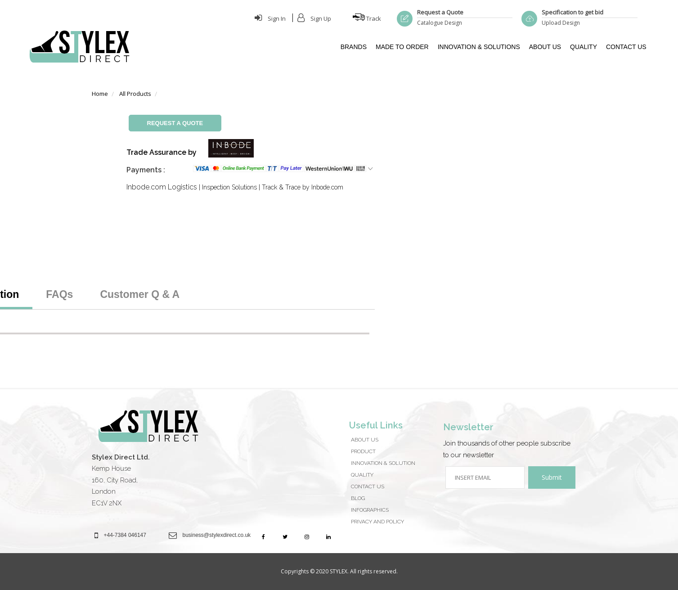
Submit (552, 477)
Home (100, 94)
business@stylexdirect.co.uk (217, 535)
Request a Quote (440, 12)
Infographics (370, 510)
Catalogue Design (439, 23)
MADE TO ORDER (402, 46)
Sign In (270, 18)
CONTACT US (626, 46)
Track (367, 18)
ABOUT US (545, 46)
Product (363, 451)
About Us (364, 440)
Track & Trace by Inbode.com (302, 187)
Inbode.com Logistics (161, 187)
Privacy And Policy (377, 521)
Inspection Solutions (229, 187)
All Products (135, 94)
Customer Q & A (140, 294)
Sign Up (314, 18)
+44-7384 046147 (125, 535)
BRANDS (354, 46)
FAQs (59, 294)
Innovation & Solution (383, 463)
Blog (358, 498)
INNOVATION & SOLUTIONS (479, 46)
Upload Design (561, 23)
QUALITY (583, 46)
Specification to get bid (572, 12)
